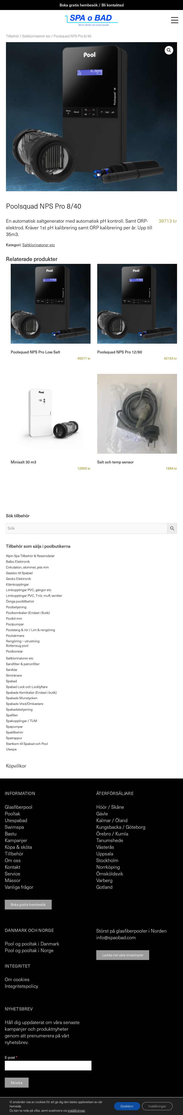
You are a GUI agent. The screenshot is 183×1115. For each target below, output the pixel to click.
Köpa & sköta (18, 846)
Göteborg (135, 826)
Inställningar (156, 1106)
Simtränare (14, 675)
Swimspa (14, 826)
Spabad (11, 680)
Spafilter (12, 715)
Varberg (104, 880)
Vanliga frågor (19, 886)
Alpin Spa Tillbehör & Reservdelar (30, 555)
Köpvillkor (16, 765)
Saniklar (11, 669)
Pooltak (12, 813)
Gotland (104, 886)
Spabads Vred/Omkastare (24, 703)
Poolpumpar (15, 624)
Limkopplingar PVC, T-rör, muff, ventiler (34, 595)
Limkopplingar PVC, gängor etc (28, 589)
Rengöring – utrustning (23, 640)
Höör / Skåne (110, 806)
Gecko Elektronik (18, 578)
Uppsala (104, 853)
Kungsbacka (108, 826)
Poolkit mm (14, 618)
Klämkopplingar (17, 584)
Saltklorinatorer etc (36, 36)
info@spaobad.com (116, 937)
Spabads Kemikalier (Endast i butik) (31, 692)
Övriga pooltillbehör (20, 601)
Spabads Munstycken (21, 697)
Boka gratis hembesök (28, 904)
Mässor (12, 880)
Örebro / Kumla (112, 833)
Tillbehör (12, 36)
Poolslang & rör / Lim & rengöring (30, 629)
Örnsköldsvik (109, 873)
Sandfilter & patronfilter (23, 663)
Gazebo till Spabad (19, 572)
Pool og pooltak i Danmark (32, 943)
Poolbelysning (16, 606)
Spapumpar (14, 726)
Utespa (11, 749)
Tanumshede (109, 840)
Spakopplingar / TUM (21, 720)
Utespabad (16, 820)
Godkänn (124, 1106)
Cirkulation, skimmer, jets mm (27, 567)
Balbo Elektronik (18, 561)
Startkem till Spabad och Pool (27, 743)
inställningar (76, 1110)
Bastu (10, 833)
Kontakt (12, 866)
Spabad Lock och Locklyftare (27, 686)
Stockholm (107, 860)
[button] (169, 50)
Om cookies (17, 979)
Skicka (17, 1082)
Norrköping (108, 866)
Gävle (102, 813)
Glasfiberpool (18, 806)
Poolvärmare (15, 635)
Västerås (105, 846)
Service (12, 873)
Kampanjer (16, 840)
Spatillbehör (14, 732)
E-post (11, 1057)
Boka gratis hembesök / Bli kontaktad (92, 5)
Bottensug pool (17, 645)
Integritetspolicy (21, 985)
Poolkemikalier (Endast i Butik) (28, 612)
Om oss (13, 860)
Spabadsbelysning (19, 709)
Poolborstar (14, 651)
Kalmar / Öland (111, 820)
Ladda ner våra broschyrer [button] (122, 955)
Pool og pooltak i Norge (29, 950)
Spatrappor (14, 737)
